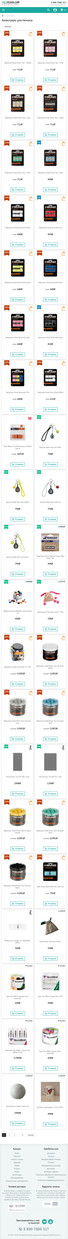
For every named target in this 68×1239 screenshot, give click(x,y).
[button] (48, 10)
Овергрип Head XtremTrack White (50, 392)
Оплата (51, 1156)
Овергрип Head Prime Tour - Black (50, 118)
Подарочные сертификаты (17, 1181)
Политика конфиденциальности (51, 1180)
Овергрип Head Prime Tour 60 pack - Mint (50, 832)
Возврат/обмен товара (51, 1159)
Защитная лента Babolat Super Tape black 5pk (50, 557)
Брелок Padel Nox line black (50, 447)
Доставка (51, 1153)
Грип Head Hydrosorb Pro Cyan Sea (50, 887)
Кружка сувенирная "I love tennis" (50, 1107)
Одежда (17, 1162)
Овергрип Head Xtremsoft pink (18, 337)
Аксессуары (17, 1175)
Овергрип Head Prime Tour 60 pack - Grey (18, 722)
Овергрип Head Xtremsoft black (50, 337)
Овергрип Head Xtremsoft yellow (18, 283)
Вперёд (31, 1135)
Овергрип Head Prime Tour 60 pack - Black (18, 887)
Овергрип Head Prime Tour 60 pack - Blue (50, 722)
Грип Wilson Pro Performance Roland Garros (18, 447)
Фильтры (8, 26)
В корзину (17, 80)
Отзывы (51, 1162)
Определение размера (51, 1165)
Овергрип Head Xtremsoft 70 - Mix (17, 667)
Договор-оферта (51, 1172)
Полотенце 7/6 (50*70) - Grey (50, 777)
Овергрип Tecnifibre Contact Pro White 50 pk (17, 1051)
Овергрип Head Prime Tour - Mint (17, 173)
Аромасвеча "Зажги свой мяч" (17, 1106)
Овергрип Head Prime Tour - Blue (50, 173)
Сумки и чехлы (17, 1159)
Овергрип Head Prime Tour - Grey (17, 118)
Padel (17, 1153)
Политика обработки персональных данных (51, 1176)
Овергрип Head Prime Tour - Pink (50, 63)
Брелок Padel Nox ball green (17, 557)
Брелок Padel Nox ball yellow (17, 502)
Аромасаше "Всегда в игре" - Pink (50, 612)
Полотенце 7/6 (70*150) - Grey (17, 777)
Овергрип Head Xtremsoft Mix (17, 392)
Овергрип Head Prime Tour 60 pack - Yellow (18, 832)
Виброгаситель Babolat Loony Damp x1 (18, 612)
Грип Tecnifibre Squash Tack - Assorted (50, 1051)
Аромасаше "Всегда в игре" (50, 941)
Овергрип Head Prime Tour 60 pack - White (50, 667)
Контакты (51, 1168)
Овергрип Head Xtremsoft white (17, 228)
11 (22, 1135)
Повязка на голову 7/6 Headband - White (17, 942)
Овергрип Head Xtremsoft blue (50, 283)
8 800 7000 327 (58, 2)
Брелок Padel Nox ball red (50, 502)
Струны (17, 1168)
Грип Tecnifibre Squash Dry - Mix (50, 996)
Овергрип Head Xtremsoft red (50, 228)
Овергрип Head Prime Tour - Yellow (17, 63)
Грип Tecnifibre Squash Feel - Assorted (17, 996)
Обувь (17, 1165)
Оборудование (17, 1178)
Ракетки (17, 1156)
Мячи (17, 1172)
